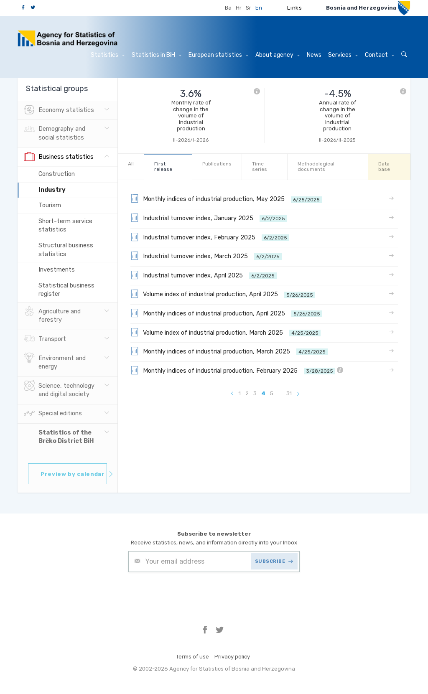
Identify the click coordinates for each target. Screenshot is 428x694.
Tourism (49, 205)
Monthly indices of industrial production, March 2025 (229, 351)
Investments (56, 269)
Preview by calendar (74, 474)
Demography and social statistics (54, 132)
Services (343, 54)
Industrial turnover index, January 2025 (208, 218)
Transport (45, 339)
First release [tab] (163, 166)
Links (294, 8)
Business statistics (59, 157)
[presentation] (191, 592)
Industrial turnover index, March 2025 (206, 256)
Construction (56, 174)
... (280, 393)
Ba (228, 8)
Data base (384, 166)
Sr (248, 8)
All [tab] (131, 164)
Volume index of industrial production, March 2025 (225, 332)
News (314, 54)
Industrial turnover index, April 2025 (203, 275)
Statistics (108, 54)
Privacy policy (232, 656)
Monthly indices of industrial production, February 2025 (236, 370)
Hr (239, 8)
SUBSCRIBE (274, 561)
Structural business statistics (65, 250)
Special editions (53, 413)
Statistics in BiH (156, 54)
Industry (52, 189)
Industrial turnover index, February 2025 (209, 237)
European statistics (218, 54)
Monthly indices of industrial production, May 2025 (226, 198)
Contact (379, 54)
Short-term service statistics (65, 226)
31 (289, 393)
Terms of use (192, 656)
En (258, 8)
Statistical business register (66, 290)
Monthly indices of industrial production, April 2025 (226, 313)
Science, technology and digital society (59, 389)
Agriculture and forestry (52, 315)
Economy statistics (59, 110)
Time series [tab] (259, 166)
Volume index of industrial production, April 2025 (222, 294)
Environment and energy (55, 362)
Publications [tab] (217, 164)
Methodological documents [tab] (316, 166)
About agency (277, 54)
